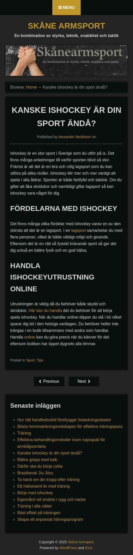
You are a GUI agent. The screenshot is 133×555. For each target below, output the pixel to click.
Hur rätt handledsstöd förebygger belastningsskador (64, 420)
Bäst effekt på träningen (39, 513)
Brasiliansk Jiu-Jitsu (35, 473)
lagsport (78, 230)
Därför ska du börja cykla (40, 466)
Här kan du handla (45, 310)
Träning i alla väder (34, 506)
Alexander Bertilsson (74, 137)
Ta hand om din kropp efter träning (48, 479)
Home (31, 87)
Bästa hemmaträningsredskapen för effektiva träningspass (70, 426)
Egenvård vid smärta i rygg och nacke (51, 499)
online (29, 337)
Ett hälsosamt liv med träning (43, 486)
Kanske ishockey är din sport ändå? (49, 453)
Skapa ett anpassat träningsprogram (50, 519)
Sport (30, 360)
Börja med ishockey (35, 493)
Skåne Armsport (66, 25)
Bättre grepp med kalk (37, 459)
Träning (24, 433)
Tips (40, 360)
